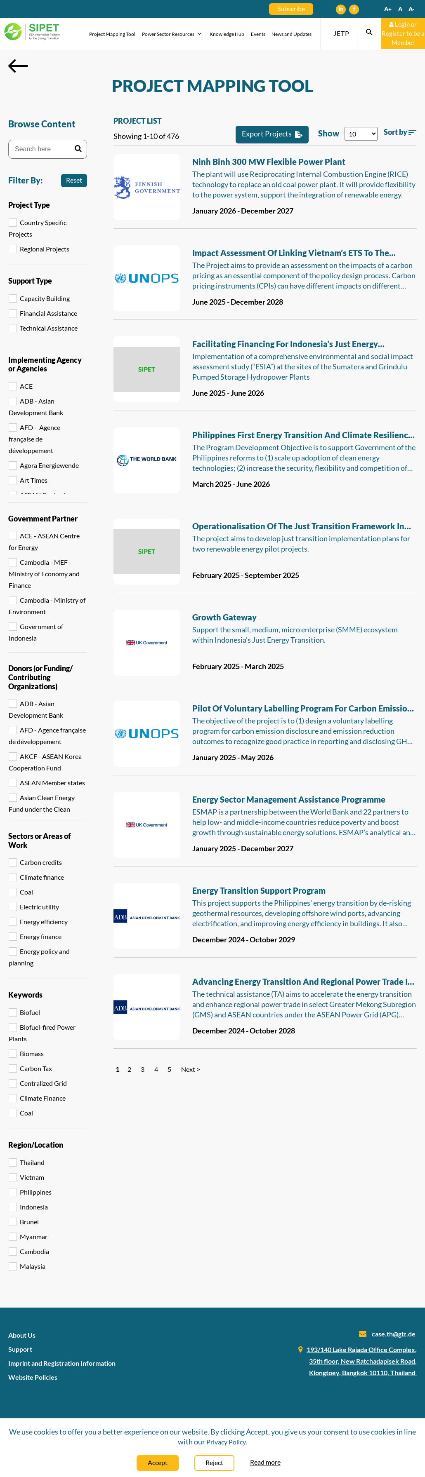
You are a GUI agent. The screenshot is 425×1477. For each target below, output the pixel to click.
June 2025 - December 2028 (237, 301)
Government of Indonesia (36, 632)
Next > (190, 1069)
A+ (388, 8)
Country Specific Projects (37, 228)
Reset (74, 180)
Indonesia (34, 1207)
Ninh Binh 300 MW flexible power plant (268, 162)
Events (258, 34)
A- (411, 8)
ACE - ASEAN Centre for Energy (44, 541)
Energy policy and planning (39, 957)
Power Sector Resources (172, 33)
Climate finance (42, 877)
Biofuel (30, 1012)
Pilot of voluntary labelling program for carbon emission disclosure (302, 709)
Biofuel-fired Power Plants (42, 1033)
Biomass (32, 1053)
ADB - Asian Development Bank (36, 406)
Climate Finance (43, 1098)
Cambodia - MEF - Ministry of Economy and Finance (44, 573)
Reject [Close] (214, 1462)
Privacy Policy (226, 1442)
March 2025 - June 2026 (231, 483)
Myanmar (33, 1236)
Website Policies (32, 1377)
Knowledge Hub (227, 34)
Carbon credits (41, 862)
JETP (341, 33)
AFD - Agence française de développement (34, 438)
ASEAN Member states (52, 783)
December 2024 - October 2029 (243, 939)
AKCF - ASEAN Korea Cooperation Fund (45, 762)
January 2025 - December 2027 (242, 848)
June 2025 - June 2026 (228, 392)
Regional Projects (44, 249)
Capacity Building (45, 298)
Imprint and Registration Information (62, 1363)
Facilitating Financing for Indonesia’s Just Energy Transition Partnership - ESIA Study (285, 345)
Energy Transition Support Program (259, 890)
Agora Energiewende (49, 465)
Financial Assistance (48, 313)
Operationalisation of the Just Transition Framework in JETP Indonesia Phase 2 (298, 527)
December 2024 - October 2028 (243, 1030)
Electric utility (39, 907)
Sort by (400, 131)
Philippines (36, 1192)
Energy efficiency (44, 921)
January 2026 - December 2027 (242, 210)
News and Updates (292, 34)
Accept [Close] (158, 1462)
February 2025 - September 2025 (245, 575)
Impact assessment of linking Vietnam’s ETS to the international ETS (290, 254)
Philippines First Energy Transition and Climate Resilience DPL (302, 436)
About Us (21, 1335)
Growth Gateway (224, 617)
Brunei (29, 1222)
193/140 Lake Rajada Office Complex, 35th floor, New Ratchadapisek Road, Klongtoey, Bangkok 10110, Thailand (362, 1361)
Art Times (33, 480)
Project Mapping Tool (112, 34)
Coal (26, 892)
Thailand (32, 1162)
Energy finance (40, 936)
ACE (26, 386)
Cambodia (34, 1251)
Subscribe (291, 8)
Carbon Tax (36, 1068)
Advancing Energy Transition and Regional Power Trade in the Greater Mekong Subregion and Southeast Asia (302, 983)
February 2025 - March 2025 (238, 666)
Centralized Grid (43, 1083)
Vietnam (32, 1177)
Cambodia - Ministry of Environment (47, 605)
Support (20, 1349)
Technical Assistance (49, 328)
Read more (265, 1462)
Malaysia (32, 1266)
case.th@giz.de (394, 1334)
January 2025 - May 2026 (233, 757)
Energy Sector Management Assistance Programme (288, 799)
